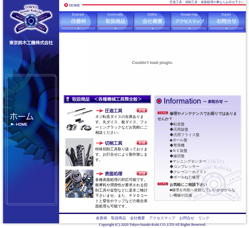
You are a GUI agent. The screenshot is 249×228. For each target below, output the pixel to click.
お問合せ (227, 21)
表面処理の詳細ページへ (141, 173)
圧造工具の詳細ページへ (141, 110)
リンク (203, 218)
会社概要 (152, 21)
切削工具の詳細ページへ (141, 143)
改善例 (78, 21)
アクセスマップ (189, 21)
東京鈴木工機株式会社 (31, 18)
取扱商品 (115, 21)
